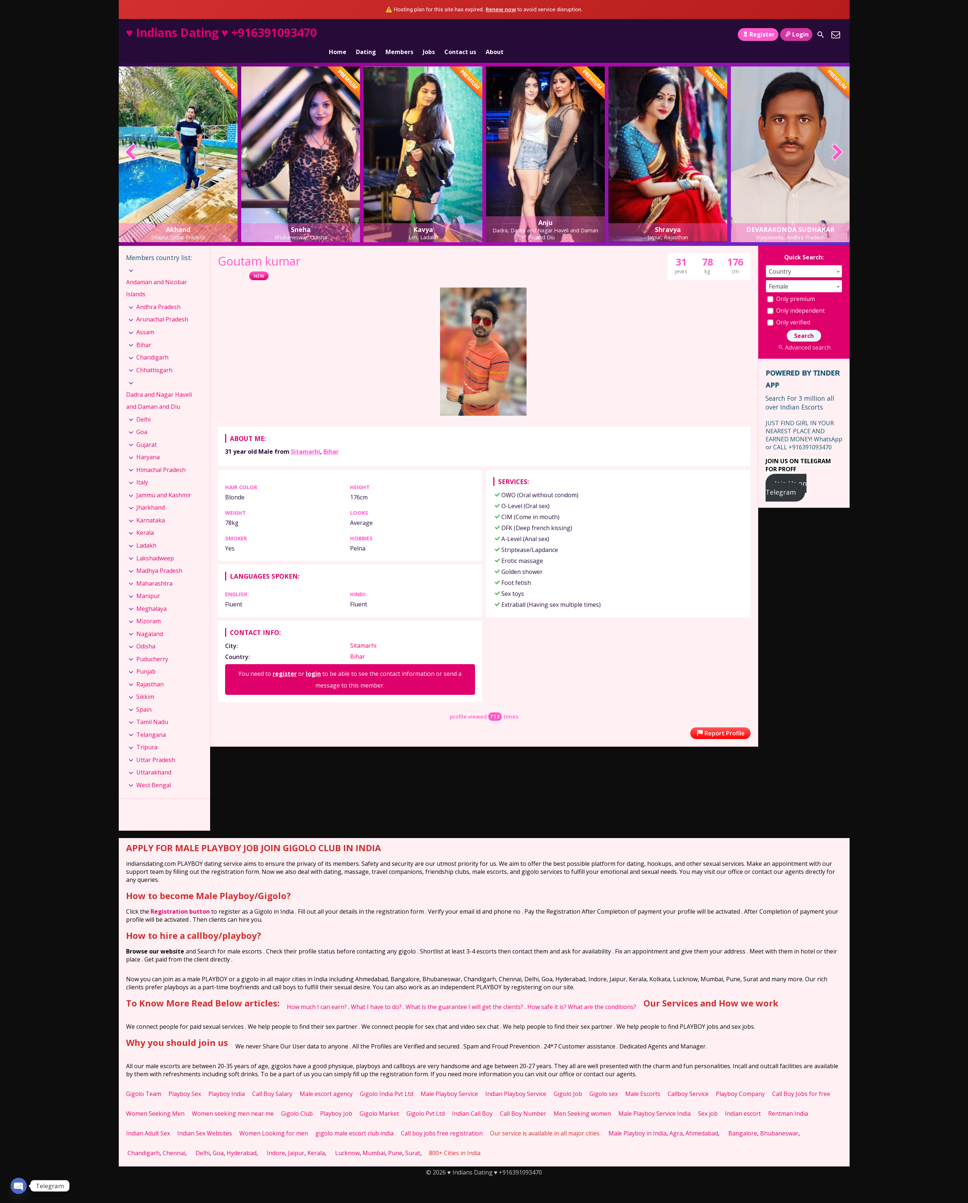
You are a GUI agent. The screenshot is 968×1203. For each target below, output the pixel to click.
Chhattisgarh (154, 357)
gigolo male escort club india (354, 1121)
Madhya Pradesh (159, 558)
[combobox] (804, 258)
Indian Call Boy (472, 1101)
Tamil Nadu (152, 709)
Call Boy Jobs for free (801, 1081)
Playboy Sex (184, 1081)
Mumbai (373, 1141)
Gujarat (146, 432)
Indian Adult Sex (148, 1121)
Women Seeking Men (155, 1101)
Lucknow (347, 1141)
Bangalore (742, 1121)
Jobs (429, 34)
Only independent (796, 298)
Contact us (460, 34)
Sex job (708, 1101)
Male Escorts (642, 1081)
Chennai (174, 1141)
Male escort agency (326, 1081)
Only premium (791, 286)
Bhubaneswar (779, 1121)
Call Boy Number (523, 1101)
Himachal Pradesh (161, 457)
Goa (141, 419)
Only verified (788, 310)
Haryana (148, 445)
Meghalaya (151, 596)
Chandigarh (152, 345)
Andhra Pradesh (158, 294)
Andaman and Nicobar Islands (156, 276)
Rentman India (788, 1101)
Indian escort (743, 1101)
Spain (144, 697)
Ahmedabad (702, 1121)
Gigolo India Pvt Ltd (386, 1081)
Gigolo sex (603, 1081)
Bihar (331, 439)
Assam (145, 320)
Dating (366, 34)
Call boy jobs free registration (442, 1121)
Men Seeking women (582, 1101)
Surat (412, 1141)
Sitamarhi (305, 439)
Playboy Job (336, 1101)
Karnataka (150, 508)
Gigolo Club (297, 1101)
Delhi (143, 407)
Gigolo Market (379, 1101)
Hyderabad (242, 1141)
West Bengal (153, 773)
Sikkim (145, 684)
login (313, 661)
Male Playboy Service (449, 1081)
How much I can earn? (317, 994)
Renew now (501, 9)
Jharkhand (150, 495)
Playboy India (226, 1081)
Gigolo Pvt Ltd (425, 1101)
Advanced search (804, 335)
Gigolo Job (568, 1081)
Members (399, 34)
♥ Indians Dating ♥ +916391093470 (221, 32)
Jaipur (296, 1141)
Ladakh (146, 533)
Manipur (148, 583)
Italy (142, 470)
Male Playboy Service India (654, 1101)
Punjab (146, 659)
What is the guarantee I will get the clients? (464, 994)
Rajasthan (150, 672)
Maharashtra (154, 571)
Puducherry (152, 647)
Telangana (151, 722)
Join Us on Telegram (786, 475)
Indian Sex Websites (204, 1121)
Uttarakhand (153, 760)
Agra (676, 1121)
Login (796, 34)
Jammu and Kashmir (163, 483)
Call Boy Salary (272, 1081)
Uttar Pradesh (155, 747)
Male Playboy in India (637, 1121)
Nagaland (149, 621)
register (285, 661)
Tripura (146, 735)
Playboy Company (740, 1081)
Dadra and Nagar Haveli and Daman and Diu (159, 388)
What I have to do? (376, 994)
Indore (276, 1141)
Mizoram (148, 609)
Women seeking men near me (233, 1101)
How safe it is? (546, 994)
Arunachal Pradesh (162, 307)
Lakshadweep (155, 545)
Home (337, 34)
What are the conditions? (602, 994)
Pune (395, 1141)
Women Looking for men (273, 1121)
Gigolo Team (143, 1081)
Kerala (145, 520)
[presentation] (131, 140)
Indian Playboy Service (515, 1081)
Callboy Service (688, 1081)
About (495, 34)
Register (758, 34)
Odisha (145, 634)
